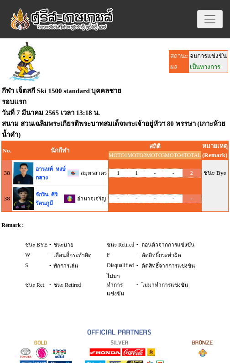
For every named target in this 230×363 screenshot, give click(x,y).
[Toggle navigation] (210, 19)
